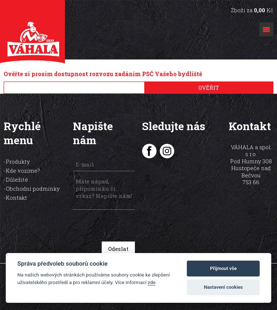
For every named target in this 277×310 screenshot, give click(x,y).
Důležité (17, 179)
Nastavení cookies (223, 287)
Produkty (18, 161)
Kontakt (16, 197)
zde (151, 282)
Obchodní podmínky (33, 188)
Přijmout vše (223, 268)
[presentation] (124, 226)
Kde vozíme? (23, 170)
